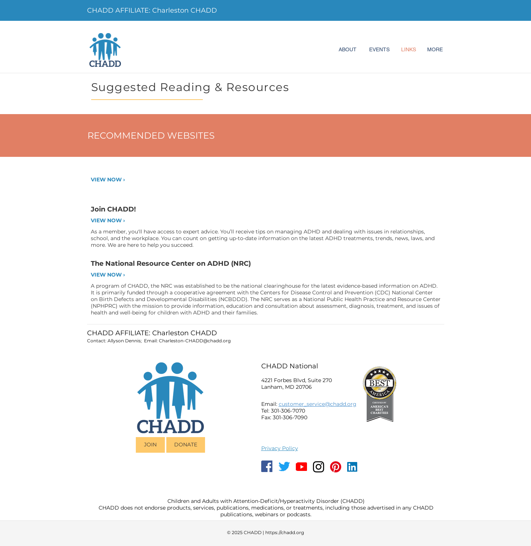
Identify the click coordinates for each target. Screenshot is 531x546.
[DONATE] (185, 445)
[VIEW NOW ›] (116, 179)
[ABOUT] (348, 49)
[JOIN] (150, 445)
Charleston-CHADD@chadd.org (195, 340)
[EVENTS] (380, 49)
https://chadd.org (284, 532)
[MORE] (435, 49)
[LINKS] (409, 49)
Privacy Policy (279, 448)
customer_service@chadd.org (317, 404)
